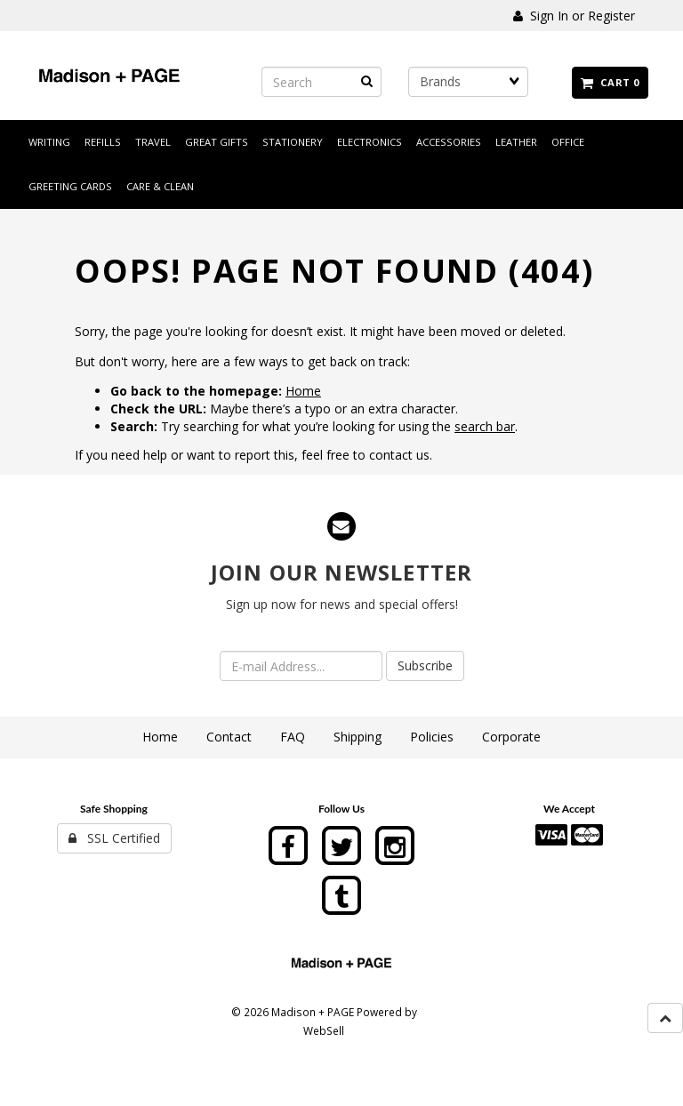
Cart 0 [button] (610, 82)
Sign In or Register (574, 15)
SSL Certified (114, 838)
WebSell (323, 1030)
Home (303, 390)
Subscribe (425, 665)
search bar (484, 426)
